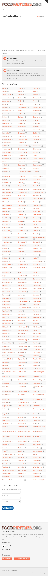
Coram (20, 168)
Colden (35, 162)
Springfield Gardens (24, 436)
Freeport (36, 218)
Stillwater (36, 441)
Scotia (35, 414)
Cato (34, 142)
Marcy (4, 317)
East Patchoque (38, 192)
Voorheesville (6, 457)
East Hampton (37, 189)
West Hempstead (8, 470)
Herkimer (5, 255)
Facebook (5, 546)
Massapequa (37, 317)
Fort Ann (21, 215)
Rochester (21, 394)
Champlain (21, 149)
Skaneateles (37, 420)
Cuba (4, 179)
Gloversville (22, 231)
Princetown (6, 380)
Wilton (20, 477)
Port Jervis (21, 372)
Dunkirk (35, 186)
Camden (21, 136)
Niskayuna (36, 346)
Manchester (6, 314)
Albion (20, 91)
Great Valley (22, 237)
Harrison (5, 248)
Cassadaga (6, 142)
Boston (35, 120)
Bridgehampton (7, 126)
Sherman (21, 417)
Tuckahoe (21, 448)
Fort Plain (5, 218)
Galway (20, 221)
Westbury (21, 473)
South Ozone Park (24, 431)
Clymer (4, 162)
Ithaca (35, 276)
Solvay (4, 427)
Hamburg (21, 245)
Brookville (5, 133)
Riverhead (5, 394)
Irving (35, 272)
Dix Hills (5, 186)
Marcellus (36, 314)
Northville (21, 352)
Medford (20, 324)
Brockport (36, 126)
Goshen (35, 231)
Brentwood (5, 123)
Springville (36, 436)
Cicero (35, 155)
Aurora (35, 104)
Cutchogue (21, 179)
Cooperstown (37, 165)
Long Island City (23, 308)
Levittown (5, 298)
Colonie (4, 165)
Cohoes (20, 162)
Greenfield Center (39, 237)
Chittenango (22, 155)
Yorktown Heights (38, 480)
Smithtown (21, 423)
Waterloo (36, 461)
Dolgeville (21, 186)
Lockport (36, 304)
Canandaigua (6, 139)
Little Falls (5, 301)
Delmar (20, 183)
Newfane (36, 343)
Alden (35, 91)
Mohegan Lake (23, 330)
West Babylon (37, 467)
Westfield (36, 473)
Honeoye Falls (37, 261)
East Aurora (6, 189)
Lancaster (5, 295)
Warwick (21, 461)
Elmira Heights (38, 199)
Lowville (35, 308)
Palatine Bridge (38, 359)
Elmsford (21, 202)
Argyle (35, 101)
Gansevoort (37, 221)
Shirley (35, 417)
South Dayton (22, 427)
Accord (4, 88)
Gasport (5, 224)
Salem (4, 409)
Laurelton (36, 295)
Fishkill (20, 208)
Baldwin (5, 107)
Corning (5, 171)
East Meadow (6, 192)
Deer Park (36, 179)
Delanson (5, 183)
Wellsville (21, 467)
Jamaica (20, 279)
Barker (20, 110)
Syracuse (21, 445)
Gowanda (21, 234)
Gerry (35, 224)
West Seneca (37, 470)
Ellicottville (36, 195)
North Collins (6, 349)
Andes (20, 101)
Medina (35, 324)
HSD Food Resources (22, 559)
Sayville (4, 414)
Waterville (21, 464)
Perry (20, 365)
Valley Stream (37, 451)
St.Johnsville (6, 441)
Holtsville (5, 261)
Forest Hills (36, 211)
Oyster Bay (21, 359)
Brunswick (21, 133)
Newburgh (21, 343)
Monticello (21, 333)
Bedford (20, 114)
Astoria (4, 104)
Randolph (5, 383)
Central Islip (6, 149)
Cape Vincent (22, 139)
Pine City (36, 365)
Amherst (20, 98)
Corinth (35, 168)
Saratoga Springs (38, 409)
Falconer (36, 202)
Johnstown (21, 282)
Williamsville (6, 477)
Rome (20, 399)
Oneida (20, 356)
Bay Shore (36, 110)
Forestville (5, 215)
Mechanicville (6, 324)
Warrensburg (37, 457)
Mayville (35, 320)
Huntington (21, 268)
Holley (20, 258)
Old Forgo (36, 352)
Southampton (37, 431)
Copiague (5, 168)
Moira (35, 330)
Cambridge (6, 136)
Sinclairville (21, 420)
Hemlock (21, 252)
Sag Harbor (6, 406)
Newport (5, 346)
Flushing (5, 211)
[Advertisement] (24, 32)
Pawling (35, 362)
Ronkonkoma (37, 399)
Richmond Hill (6, 391)
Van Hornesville (7, 454)
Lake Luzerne (6, 292)
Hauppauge (6, 252)
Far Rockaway (7, 205)
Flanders (36, 208)
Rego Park (5, 386)
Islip (3, 276)
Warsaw (5, 461)
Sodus (35, 423)
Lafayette (5, 288)
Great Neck (6, 237)
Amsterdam (6, 101)
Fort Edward (37, 215)
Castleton (21, 142)
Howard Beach (23, 264)
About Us (34, 573)
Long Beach (6, 308)
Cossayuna (6, 176)
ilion (19, 272)
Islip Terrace (22, 276)
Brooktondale (37, 130)
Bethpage (21, 117)
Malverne (36, 311)
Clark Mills (5, 158)
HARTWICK (37, 248)
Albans (35, 88)
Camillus (36, 136)
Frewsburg (5, 221)
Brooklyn (21, 130)
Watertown (5, 464)
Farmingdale (22, 205)
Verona (20, 454)
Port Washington (38, 372)
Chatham (36, 149)
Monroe (4, 333)
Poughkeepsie (22, 377)
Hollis (35, 258)
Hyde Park (6, 272)
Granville (36, 234)
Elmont (4, 202)
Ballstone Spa (6, 110)
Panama (5, 362)
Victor (35, 454)
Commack (21, 165)
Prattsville (36, 377)
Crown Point (37, 176)
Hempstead (37, 252)
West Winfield (6, 473)
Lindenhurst (37, 298)
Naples (20, 336)
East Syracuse (7, 195)
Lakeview (36, 292)
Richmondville (22, 391)
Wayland (5, 467)
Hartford (20, 248)
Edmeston (21, 195)
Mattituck (21, 320)
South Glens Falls (39, 427)
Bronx (4, 130)
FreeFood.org (6, 559)
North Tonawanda (8, 352)
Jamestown (36, 279)
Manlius (20, 314)
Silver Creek (6, 420)
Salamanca (36, 406)
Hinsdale (36, 255)
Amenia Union (7, 98)
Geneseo (21, 224)
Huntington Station (39, 268)
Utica (4, 451)
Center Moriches (23, 146)
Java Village (6, 282)
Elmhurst (5, 199)
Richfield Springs (38, 386)
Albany (4, 91)
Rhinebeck (21, 386)
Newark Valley (7, 343)
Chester (35, 152)
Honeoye (21, 261)
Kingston (21, 285)
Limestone (21, 298)
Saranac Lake (22, 409)
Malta (20, 311)
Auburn (20, 104)
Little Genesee (22, 301)
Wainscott (21, 457)
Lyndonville (6, 311)
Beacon (4, 114)
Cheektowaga (6, 152)
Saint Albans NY (23, 406)
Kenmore (5, 285)
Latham (20, 295)
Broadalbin (21, 126)
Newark (35, 340)
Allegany (21, 94)
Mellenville (5, 327)
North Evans (37, 349)
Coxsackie (21, 176)
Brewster (36, 123)
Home (38, 16)
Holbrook (5, 258)
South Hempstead (8, 431)
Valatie (20, 451)
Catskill (4, 146)
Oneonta (36, 356)
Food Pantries (22, 5)
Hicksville (21, 255)
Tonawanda (37, 445)
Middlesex (36, 327)
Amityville (36, 98)
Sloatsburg (5, 423)
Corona (35, 171)
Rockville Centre (38, 394)
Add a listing (6, 549)
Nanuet (4, 336)
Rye (34, 402)
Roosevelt (5, 402)
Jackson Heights (7, 279)
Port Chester (37, 368)
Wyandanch (6, 480)
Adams (20, 88)
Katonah (35, 282)
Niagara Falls (22, 346)
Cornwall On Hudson (25, 171)
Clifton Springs (38, 158)
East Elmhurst (22, 189)
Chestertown (6, 155)
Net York (36, 336)
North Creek (22, 349)
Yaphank (21, 480)
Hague (4, 245)
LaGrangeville (22, 288)
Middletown (6, 330)
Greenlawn (5, 242)
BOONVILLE (22, 120)
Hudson (35, 264)
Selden (4, 417)
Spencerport (6, 436)
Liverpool (21, 304)
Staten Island (22, 441)
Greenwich (36, 242)
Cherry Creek (22, 152)
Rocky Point (6, 399)
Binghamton (37, 117)
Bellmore (36, 114)
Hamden (36, 245)
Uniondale (36, 448)
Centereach (37, 146)
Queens (20, 380)
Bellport (4, 117)
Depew (35, 183)
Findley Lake (6, 208)
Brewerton (21, 123)
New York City (22, 340)
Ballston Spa (37, 107)
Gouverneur (6, 234)
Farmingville (37, 205)
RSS (3, 546)
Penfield (5, 365)
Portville (5, 377)
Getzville (5, 227)
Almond (35, 94)
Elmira (20, 199)
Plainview (5, 368)
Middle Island (22, 327)
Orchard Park (6, 359)
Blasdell (5, 120)
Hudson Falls (6, 268)
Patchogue (21, 362)
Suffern (4, 445)
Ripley (35, 391)
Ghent (20, 227)
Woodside (36, 477)
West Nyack (22, 470)
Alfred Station (6, 94)
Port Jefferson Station (9, 372)
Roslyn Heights (23, 402)
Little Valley (6, 304)
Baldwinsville (22, 107)
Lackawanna (37, 285)
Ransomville (22, 383)
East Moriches (22, 192)
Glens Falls (6, 231)
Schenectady (22, 414)
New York (5, 340)
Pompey (20, 368)
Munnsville (36, 333)
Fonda (20, 211)
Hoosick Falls (6, 264)
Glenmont (36, 227)
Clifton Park (22, 158)
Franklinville (22, 218)
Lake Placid (22, 292)
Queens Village (38, 380)
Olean (4, 356)
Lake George (37, 288)
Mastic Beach (6, 320)
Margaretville (22, 317)
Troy (3, 448)
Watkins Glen (37, 464)
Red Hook (36, 383)
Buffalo (35, 133)
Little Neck (36, 301)
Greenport (21, 242)
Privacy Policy (6, 543)
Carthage (36, 139)
